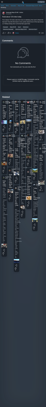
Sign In (41, 2)
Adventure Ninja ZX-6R (21, 29)
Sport (19, 27)
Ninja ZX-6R (21, 5)
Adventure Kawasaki (8, 29)
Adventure (25, 27)
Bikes (7, 5)
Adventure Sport (33, 29)
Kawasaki (13, 5)
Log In (14, 79)
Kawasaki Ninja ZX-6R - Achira (34, 5)
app (25, 79)
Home (2, 5)
